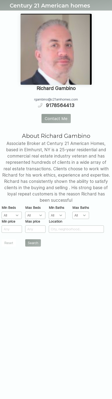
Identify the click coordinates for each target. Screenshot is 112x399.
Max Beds (33, 208)
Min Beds (9, 208)
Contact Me (56, 118)
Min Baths (56, 208)
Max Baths (80, 208)
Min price (8, 221)
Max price (32, 221)
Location (55, 221)
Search (33, 243)
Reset (8, 243)
